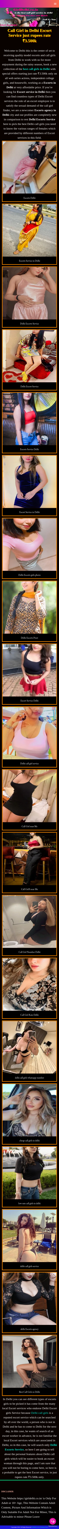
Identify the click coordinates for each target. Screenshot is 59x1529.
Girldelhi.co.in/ (35, 1527)
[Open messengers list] (52, 1521)
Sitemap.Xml (43, 1527)
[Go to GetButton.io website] (52, 1526)
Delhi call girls (39, 1412)
